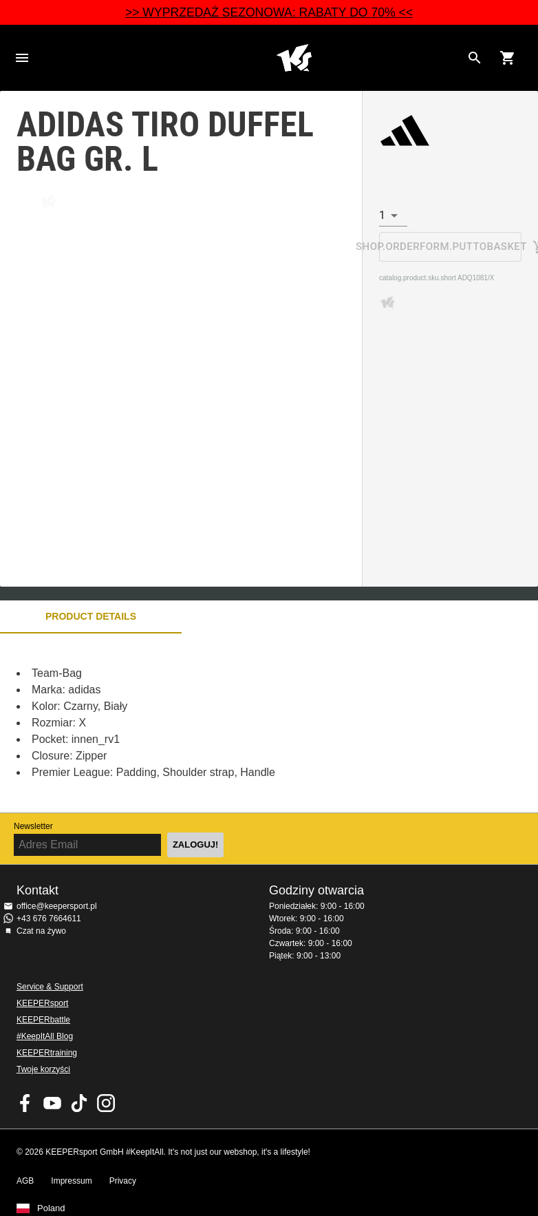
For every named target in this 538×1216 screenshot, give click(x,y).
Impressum (71, 1181)
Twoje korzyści (43, 1069)
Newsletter (33, 826)
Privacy (122, 1181)
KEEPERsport (42, 1003)
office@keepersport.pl (57, 906)
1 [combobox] (382, 215)
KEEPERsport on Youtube (52, 1103)
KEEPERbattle (43, 1020)
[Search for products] (474, 58)
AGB (25, 1181)
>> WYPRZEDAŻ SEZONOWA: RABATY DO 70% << (269, 12)
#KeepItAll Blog (45, 1036)
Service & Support (50, 987)
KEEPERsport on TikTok (79, 1103)
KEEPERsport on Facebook (25, 1103)
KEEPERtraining (47, 1053)
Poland (51, 1208)
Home (294, 58)
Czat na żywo (41, 931)
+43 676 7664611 (49, 918)
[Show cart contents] (507, 58)
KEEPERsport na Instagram (106, 1103)
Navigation (22, 57)
